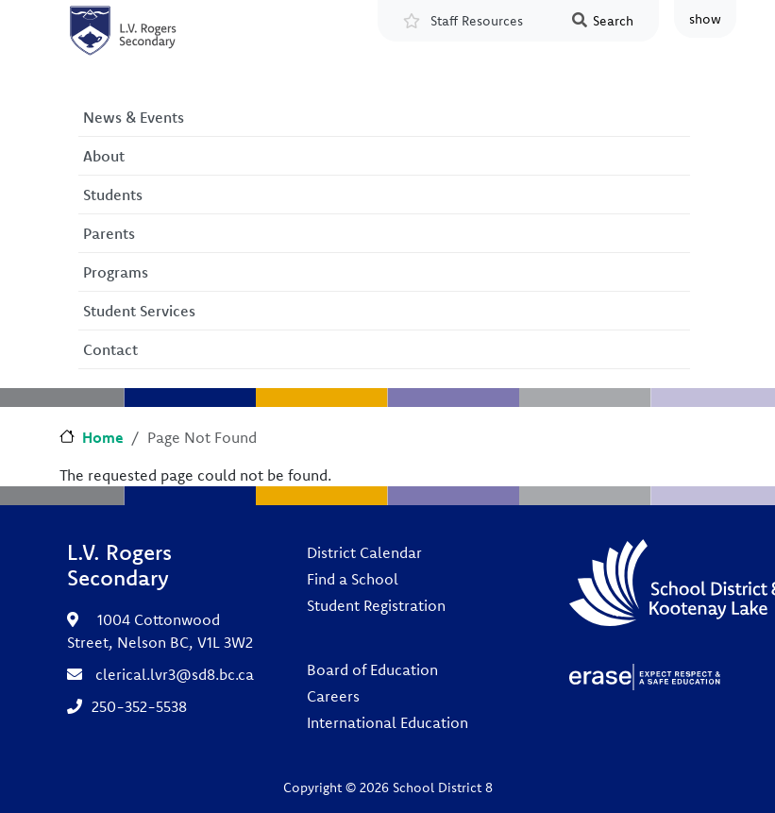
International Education (387, 722)
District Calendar (364, 552)
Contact (110, 349)
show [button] (705, 18)
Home (103, 437)
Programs (115, 272)
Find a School (352, 578)
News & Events (133, 117)
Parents (109, 233)
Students (113, 194)
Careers (333, 695)
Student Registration (376, 605)
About (104, 155)
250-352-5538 (139, 706)
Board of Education (372, 669)
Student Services (139, 310)
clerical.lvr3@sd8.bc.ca (174, 674)
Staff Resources (476, 20)
